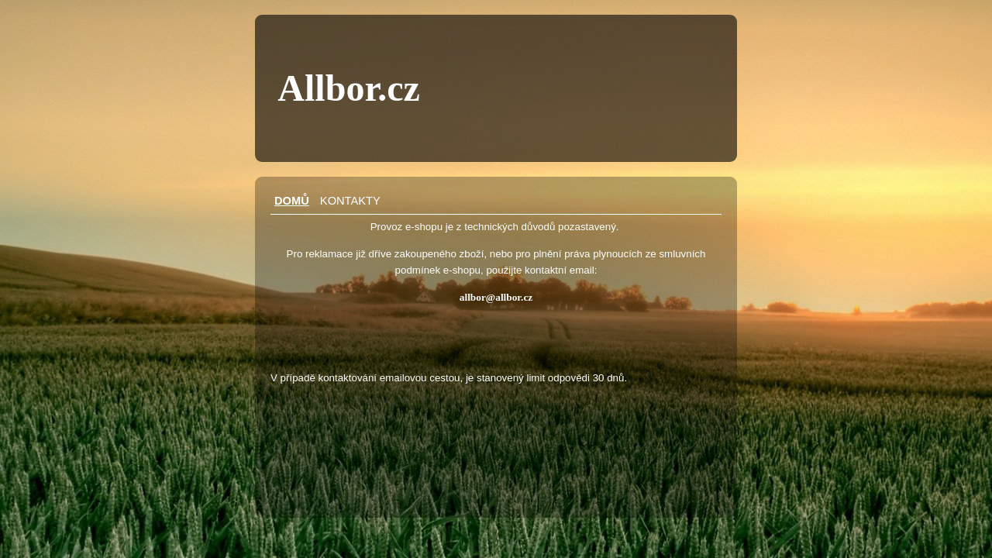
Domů (291, 201)
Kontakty (350, 201)
